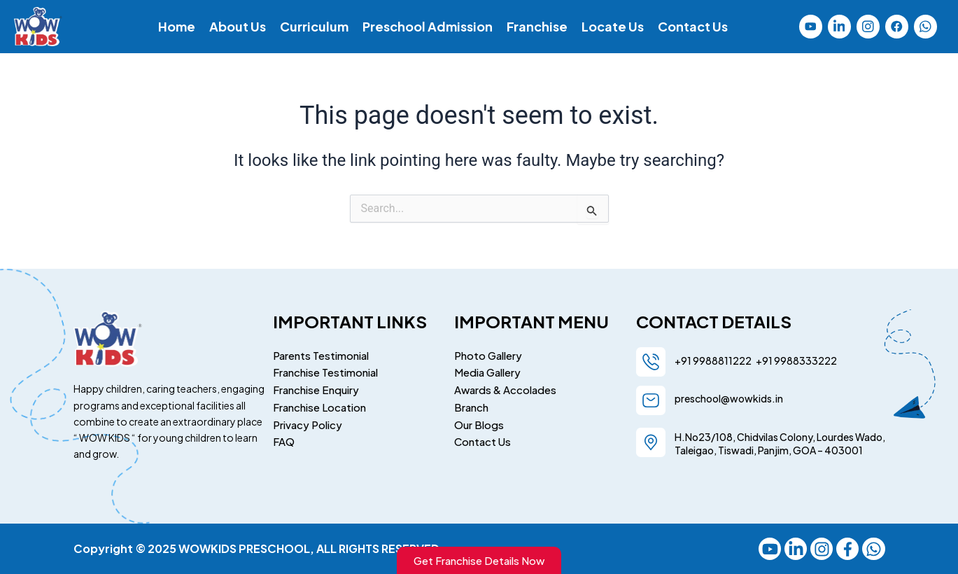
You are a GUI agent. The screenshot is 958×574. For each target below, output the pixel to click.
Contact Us (693, 27)
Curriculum (314, 27)
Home (176, 27)
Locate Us (613, 27)
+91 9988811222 (714, 358)
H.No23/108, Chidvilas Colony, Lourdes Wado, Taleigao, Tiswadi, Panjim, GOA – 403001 (780, 442)
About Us (237, 27)
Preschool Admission (427, 27)
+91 (763, 358)
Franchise (537, 27)
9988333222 (805, 358)
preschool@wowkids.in (729, 396)
